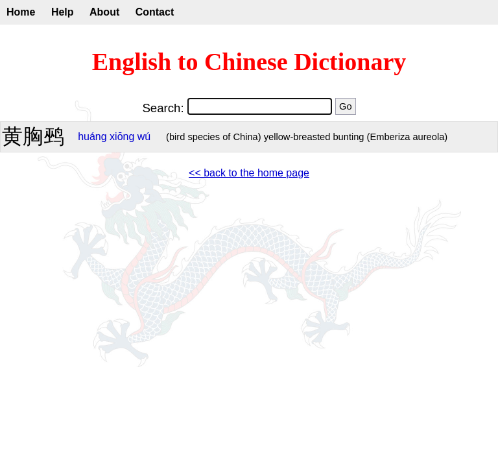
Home (20, 12)
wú (143, 136)
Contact (155, 12)
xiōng (122, 136)
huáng (92, 136)
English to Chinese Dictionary (249, 61)
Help (62, 12)
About (104, 12)
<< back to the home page (249, 172)
